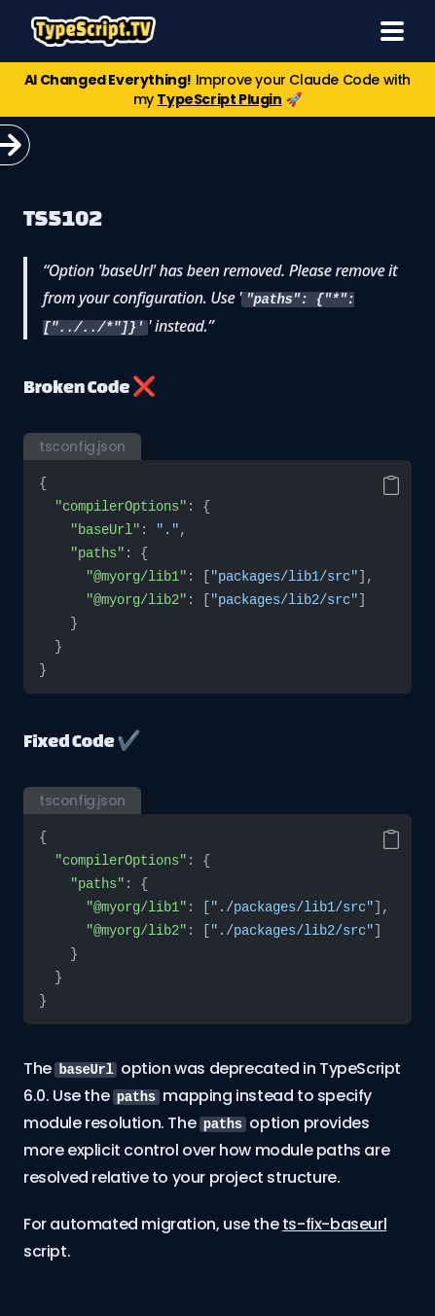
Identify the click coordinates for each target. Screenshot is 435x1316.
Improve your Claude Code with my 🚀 (217, 89)
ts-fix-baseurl (334, 1224)
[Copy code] (391, 485)
